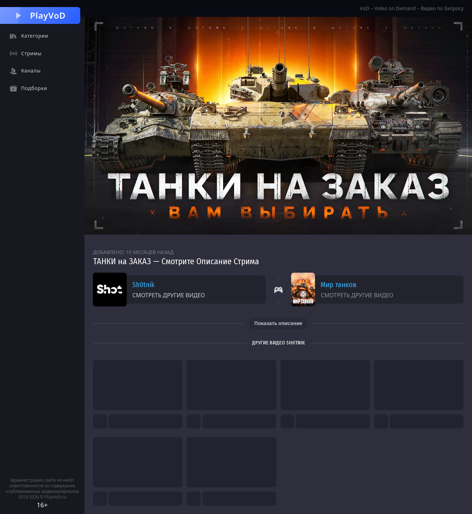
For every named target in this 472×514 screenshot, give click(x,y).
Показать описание (278, 323)
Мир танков (339, 284)
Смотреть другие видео (168, 295)
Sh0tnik (143, 284)
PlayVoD (39, 15)
